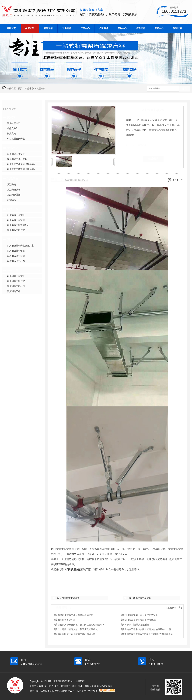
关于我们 (140, 28)
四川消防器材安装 (16, 255)
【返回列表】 (172, 607)
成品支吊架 (12, 128)
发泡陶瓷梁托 (13, 194)
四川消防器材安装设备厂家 (20, 245)
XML (80, 686)
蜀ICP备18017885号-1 (49, 686)
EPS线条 (11, 199)
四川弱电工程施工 (16, 276)
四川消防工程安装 (16, 220)
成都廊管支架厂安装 (17, 159)
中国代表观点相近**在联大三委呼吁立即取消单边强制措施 (149, 634)
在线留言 (153, 158)
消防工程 (12, 209)
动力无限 (92, 690)
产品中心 (85, 28)
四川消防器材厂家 (16, 261)
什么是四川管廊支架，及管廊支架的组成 (78, 629)
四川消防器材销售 (16, 250)
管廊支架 (48, 28)
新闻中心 (158, 28)
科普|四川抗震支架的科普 (137, 624)
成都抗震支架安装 (16, 138)
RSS (74, 686)
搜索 (184, 88)
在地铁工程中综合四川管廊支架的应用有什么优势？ (149, 629)
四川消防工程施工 (16, 215)
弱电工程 (12, 270)
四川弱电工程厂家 (16, 281)
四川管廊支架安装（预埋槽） (21, 169)
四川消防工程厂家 (16, 230)
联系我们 (177, 28)
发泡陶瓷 (66, 28)
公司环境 (103, 28)
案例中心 (122, 28)
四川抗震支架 (13, 123)
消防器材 (12, 239)
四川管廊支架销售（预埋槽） (21, 164)
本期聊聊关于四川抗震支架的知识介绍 (76, 634)
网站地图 (65, 686)
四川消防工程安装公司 (18, 225)
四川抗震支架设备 (70, 598)
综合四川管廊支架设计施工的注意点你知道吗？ (81, 624)
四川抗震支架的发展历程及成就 (140, 620)
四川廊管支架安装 (16, 154)
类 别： (131, 144)
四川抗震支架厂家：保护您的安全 (141, 615)
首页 (20, 88)
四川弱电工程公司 (16, 286)
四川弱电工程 (13, 291)
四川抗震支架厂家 (66, 620)
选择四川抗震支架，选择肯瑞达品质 (75, 615)
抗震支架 (29, 28)
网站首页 (11, 28)
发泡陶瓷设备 (13, 189)
